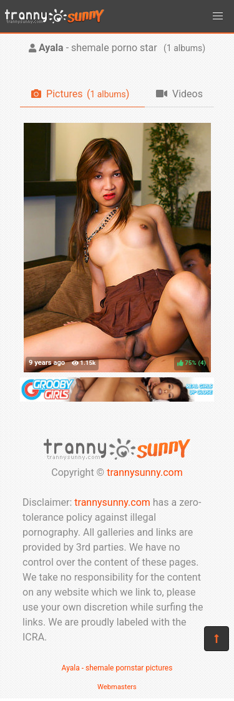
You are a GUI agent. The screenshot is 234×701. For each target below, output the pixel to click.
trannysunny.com (145, 472)
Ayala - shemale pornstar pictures (117, 668)
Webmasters (117, 687)
